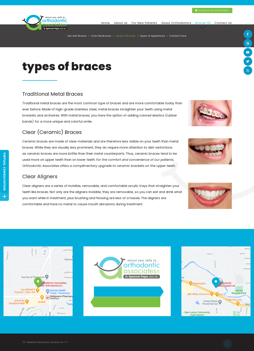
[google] (248, 43)
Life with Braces (77, 36)
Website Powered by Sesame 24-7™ (45, 342)
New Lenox (153, 3)
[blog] (248, 70)
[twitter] (248, 61)
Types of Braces (125, 36)
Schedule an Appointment (212, 2)
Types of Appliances (152, 36)
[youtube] (248, 52)
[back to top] (227, 342)
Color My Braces (101, 36)
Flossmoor (106, 3)
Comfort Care (177, 36)
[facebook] (248, 34)
